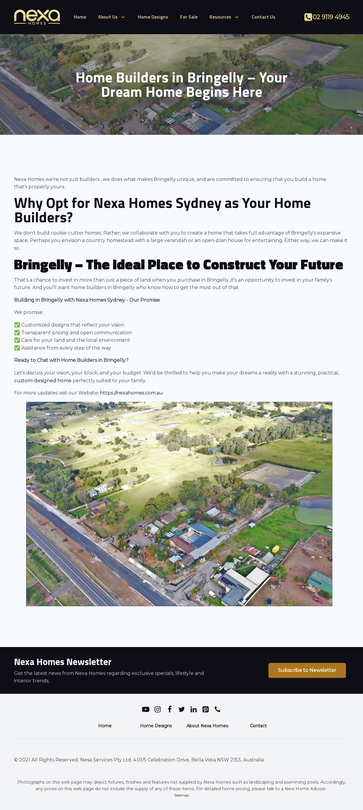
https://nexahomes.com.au (131, 393)
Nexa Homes (134, 203)
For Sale (189, 16)
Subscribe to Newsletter (307, 670)
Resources (224, 16)
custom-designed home (43, 380)
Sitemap (181, 795)
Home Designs (153, 16)
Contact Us (263, 16)
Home (80, 16)
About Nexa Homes (207, 726)
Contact (258, 726)
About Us (112, 16)
